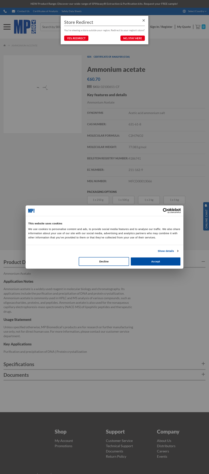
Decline (104, 261)
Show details (166, 250)
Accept (155, 261)
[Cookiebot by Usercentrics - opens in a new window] (165, 210)
